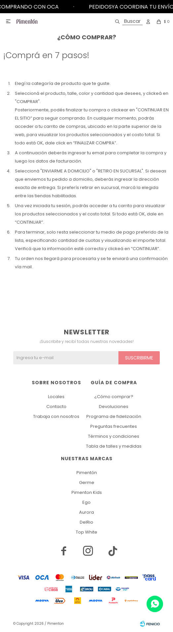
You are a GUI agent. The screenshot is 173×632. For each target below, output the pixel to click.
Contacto (56, 406)
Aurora (86, 512)
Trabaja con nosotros (56, 416)
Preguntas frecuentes (113, 426)
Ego (86, 502)
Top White (86, 532)
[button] (127, 21)
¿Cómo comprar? (113, 396)
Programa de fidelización (113, 416)
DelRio (86, 522)
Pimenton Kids (86, 492)
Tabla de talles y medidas (114, 446)
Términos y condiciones (113, 436)
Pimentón (86, 472)
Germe (86, 482)
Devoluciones (113, 406)
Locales (56, 396)
